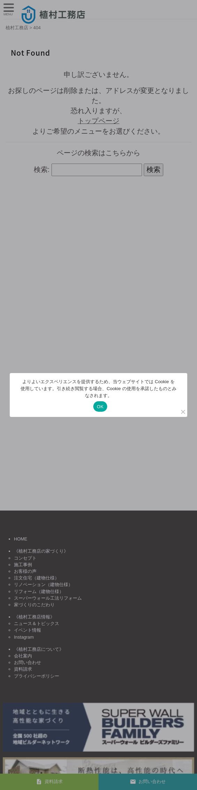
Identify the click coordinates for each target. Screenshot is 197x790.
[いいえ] (182, 411)
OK (100, 406)
